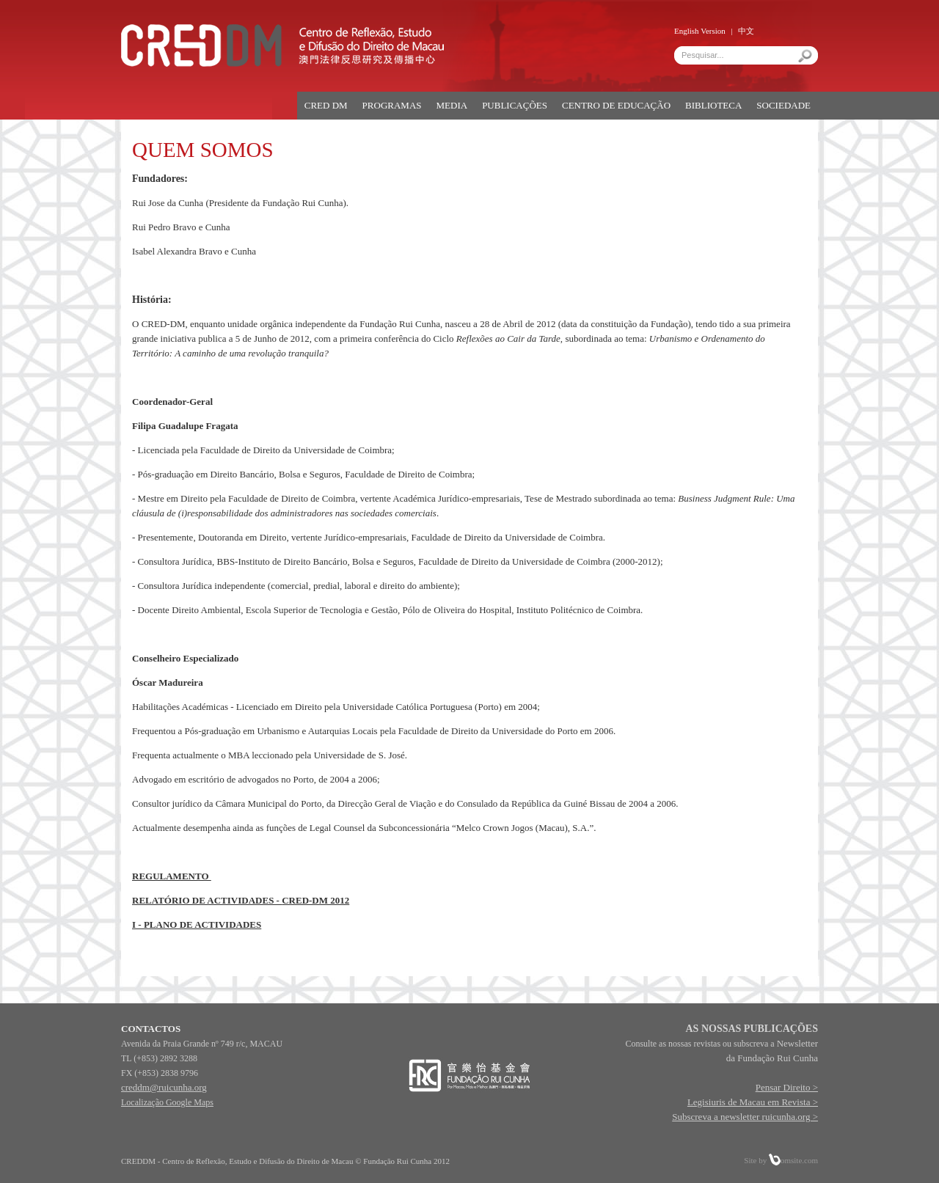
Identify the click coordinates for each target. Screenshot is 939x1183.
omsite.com (793, 1160)
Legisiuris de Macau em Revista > (752, 1101)
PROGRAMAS (392, 105)
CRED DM (326, 105)
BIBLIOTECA (713, 105)
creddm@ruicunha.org (164, 1087)
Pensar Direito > (787, 1087)
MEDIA (452, 105)
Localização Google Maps (167, 1102)
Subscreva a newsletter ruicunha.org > (745, 1116)
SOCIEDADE (783, 105)
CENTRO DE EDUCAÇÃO (616, 105)
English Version (700, 30)
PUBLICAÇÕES (514, 105)
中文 (746, 30)
